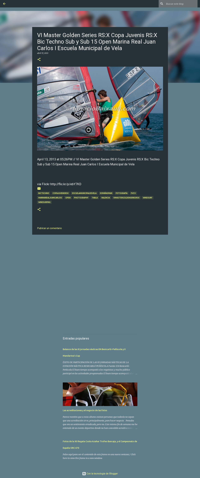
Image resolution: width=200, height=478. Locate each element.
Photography (81, 198)
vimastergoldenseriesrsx (126, 198)
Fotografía (121, 193)
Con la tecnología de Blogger (100, 473)
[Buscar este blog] (181, 3)
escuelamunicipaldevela (84, 193)
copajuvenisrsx (61, 193)
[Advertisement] (100, 261)
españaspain (106, 193)
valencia (105, 198)
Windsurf (147, 198)
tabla (95, 198)
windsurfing (44, 202)
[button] (39, 60)
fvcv (133, 193)
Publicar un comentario (49, 228)
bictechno (43, 193)
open (68, 198)
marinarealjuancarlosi (50, 198)
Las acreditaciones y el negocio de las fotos (85, 410)
